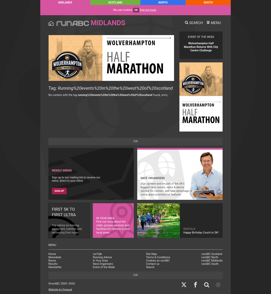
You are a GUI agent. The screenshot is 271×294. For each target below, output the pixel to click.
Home (52, 254)
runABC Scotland (211, 254)
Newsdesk (54, 257)
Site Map (151, 254)
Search (150, 267)
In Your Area (100, 260)
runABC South (209, 263)
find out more (148, 10)
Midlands (65, 2)
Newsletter (55, 267)
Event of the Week (104, 267)
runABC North (209, 257)
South (208, 2)
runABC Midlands (212, 260)
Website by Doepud (60, 289)
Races (52, 260)
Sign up (59, 191)
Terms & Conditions (158, 257)
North (162, 2)
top (135, 141)
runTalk (97, 254)
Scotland (115, 2)
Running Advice (102, 257)
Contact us (152, 263)
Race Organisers (103, 263)
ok (136, 10)
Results (53, 263)
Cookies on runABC (158, 260)
